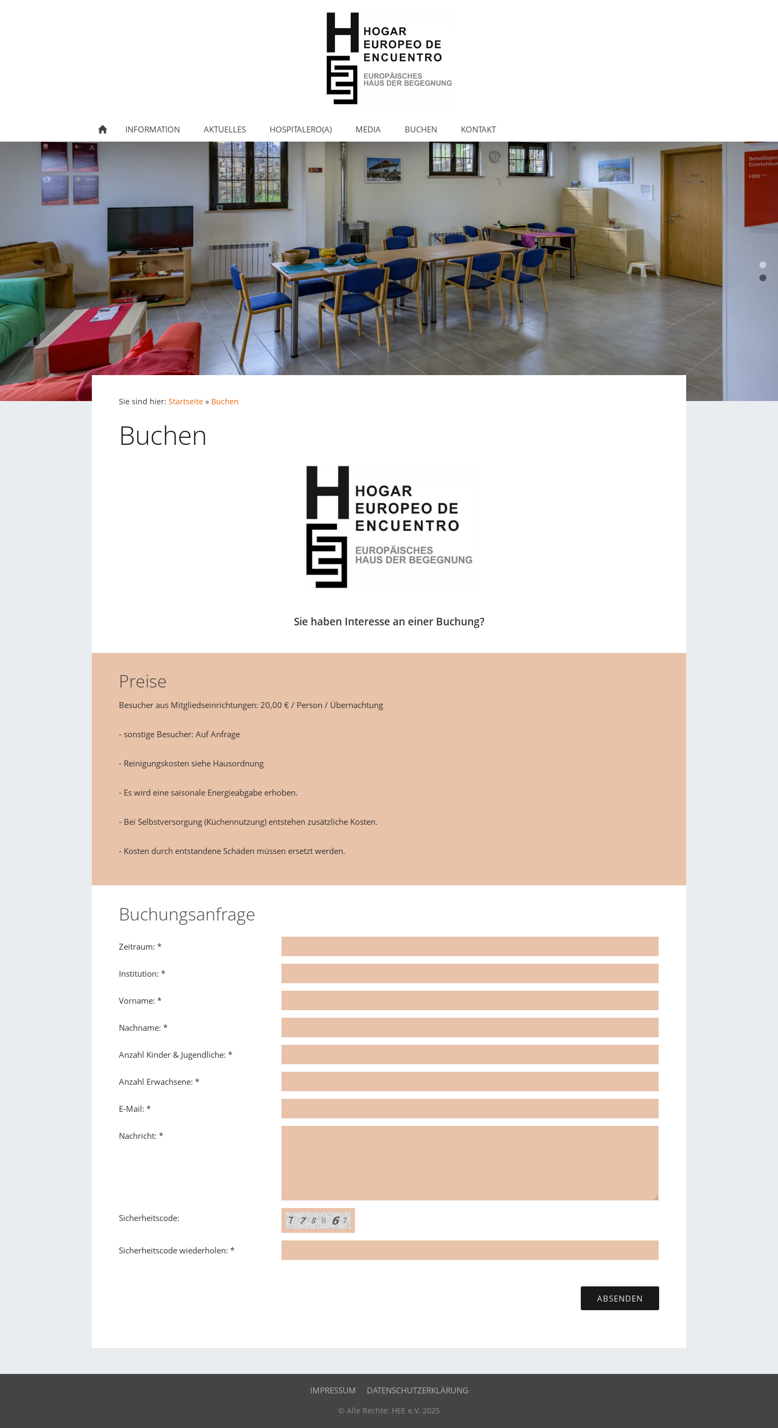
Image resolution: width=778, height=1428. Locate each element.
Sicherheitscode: (149, 1217)
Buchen (225, 401)
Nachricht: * (141, 1135)
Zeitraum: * (140, 946)
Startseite (186, 401)
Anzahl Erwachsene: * (159, 1081)
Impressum (333, 1390)
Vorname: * (140, 1000)
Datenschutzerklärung (417, 1390)
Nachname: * (143, 1027)
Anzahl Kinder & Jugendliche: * (175, 1054)
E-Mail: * (135, 1108)
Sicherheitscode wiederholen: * (176, 1250)
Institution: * (142, 973)
